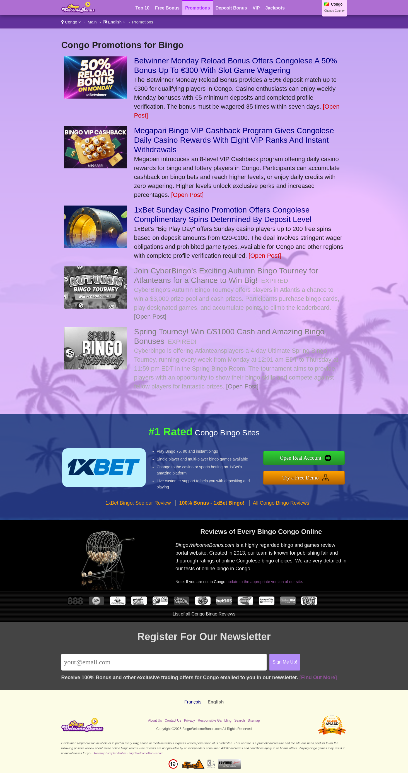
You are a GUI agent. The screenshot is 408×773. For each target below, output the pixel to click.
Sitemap (254, 720)
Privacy (189, 720)
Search (239, 720)
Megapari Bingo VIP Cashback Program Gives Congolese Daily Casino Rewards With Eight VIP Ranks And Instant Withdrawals (234, 140)
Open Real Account (301, 458)
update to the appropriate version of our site (264, 581)
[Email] (164, 662)
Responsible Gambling (214, 720)
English (114, 22)
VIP (256, 8)
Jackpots (274, 8)
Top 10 (142, 8)
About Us (155, 720)
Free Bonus (167, 8)
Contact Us (173, 720)
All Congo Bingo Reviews (281, 503)
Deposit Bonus (231, 8)
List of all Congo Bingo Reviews (204, 614)
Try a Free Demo (301, 478)
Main (92, 22)
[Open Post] (187, 194)
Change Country (334, 10)
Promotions (197, 8)
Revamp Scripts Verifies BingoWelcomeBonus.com (128, 753)
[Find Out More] (318, 677)
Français (192, 702)
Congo (71, 22)
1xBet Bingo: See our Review (138, 503)
